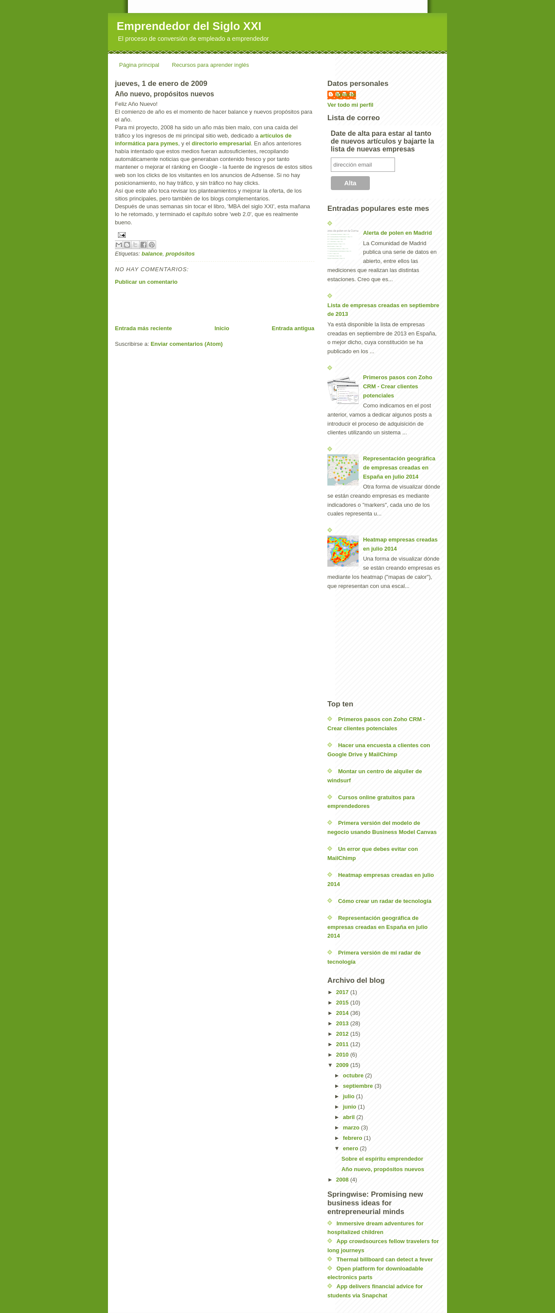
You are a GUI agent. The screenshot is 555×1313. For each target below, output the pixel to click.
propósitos (180, 253)
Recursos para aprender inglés (210, 65)
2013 (343, 1023)
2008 (343, 1179)
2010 (343, 1054)
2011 (343, 1044)
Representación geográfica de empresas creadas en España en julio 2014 (399, 467)
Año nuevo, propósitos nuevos (382, 1169)
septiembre (359, 1086)
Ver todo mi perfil (350, 105)
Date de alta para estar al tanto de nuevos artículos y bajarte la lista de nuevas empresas (382, 141)
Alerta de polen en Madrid (397, 233)
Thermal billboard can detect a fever (384, 1259)
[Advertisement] (216, 305)
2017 (343, 992)
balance (151, 253)
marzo (352, 1127)
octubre (354, 1075)
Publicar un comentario (146, 282)
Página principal (139, 65)
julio (349, 1096)
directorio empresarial (221, 143)
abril (349, 1117)
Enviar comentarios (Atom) (186, 344)
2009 (343, 1065)
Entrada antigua (293, 328)
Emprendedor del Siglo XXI (189, 26)
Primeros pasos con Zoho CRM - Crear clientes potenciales (397, 386)
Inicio (222, 328)
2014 (343, 1013)
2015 (343, 1002)
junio (350, 1106)
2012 (343, 1034)
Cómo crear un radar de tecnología (384, 901)
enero (351, 1148)
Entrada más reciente (143, 328)
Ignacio (346, 94)
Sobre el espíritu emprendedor (382, 1158)
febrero (353, 1138)
